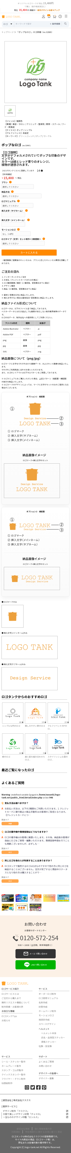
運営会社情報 (23, 1128)
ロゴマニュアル (11, 201)
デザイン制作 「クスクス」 (35, 1110)
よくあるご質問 (46, 1061)
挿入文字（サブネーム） (15, 210)
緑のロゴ (6, 756)
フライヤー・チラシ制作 (13, 1078)
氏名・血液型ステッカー (53, 1037)
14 (40, 170)
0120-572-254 (35, 937)
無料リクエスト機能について (16, 1002)
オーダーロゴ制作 (47, 993)
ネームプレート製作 (11, 1065)
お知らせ (6, 1020)
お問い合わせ (45, 1065)
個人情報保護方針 (43, 1128)
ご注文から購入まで (11, 998)
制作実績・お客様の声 (12, 1006)
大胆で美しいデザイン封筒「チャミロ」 (35, 1114)
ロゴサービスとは (10, 993)
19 (44, 722)
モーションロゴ (11, 229)
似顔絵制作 (7, 1083)
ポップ (39, 136)
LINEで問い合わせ (35, 964)
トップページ (8, 32)
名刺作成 (43, 1002)
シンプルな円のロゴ (11, 725)
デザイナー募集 (46, 1078)
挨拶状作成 (44, 1019)
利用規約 (15, 1131)
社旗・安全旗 (45, 1046)
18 (21, 722)
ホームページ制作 (47, 1011)
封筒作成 (43, 1006)
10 (67, 753)
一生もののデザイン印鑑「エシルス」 (35, 1117)
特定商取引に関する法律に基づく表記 (43, 1131)
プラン (7, 182)
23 (67, 722)
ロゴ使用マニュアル (48, 998)
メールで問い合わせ (35, 954)
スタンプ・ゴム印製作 (12, 1070)
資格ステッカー (48, 1041)
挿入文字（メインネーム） (16, 220)
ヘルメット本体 (48, 1033)
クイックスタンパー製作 (13, 1074)
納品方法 (8, 191)
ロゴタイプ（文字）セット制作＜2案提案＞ (23, 239)
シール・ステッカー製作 (13, 1061)
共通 (10, 823)
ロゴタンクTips (9, 1016)
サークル (48, 136)
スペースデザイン (47, 1023)
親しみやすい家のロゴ (35, 725)
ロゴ (10, 852)
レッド (31, 136)
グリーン (22, 136)
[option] (36, 72)
